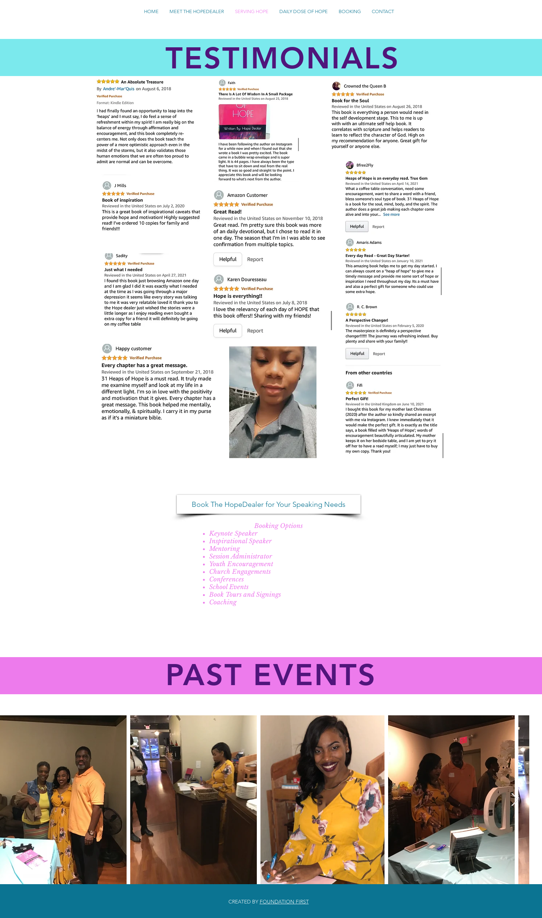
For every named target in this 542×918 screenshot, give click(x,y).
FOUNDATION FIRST (284, 901)
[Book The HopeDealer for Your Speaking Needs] (268, 504)
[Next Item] (515, 800)
